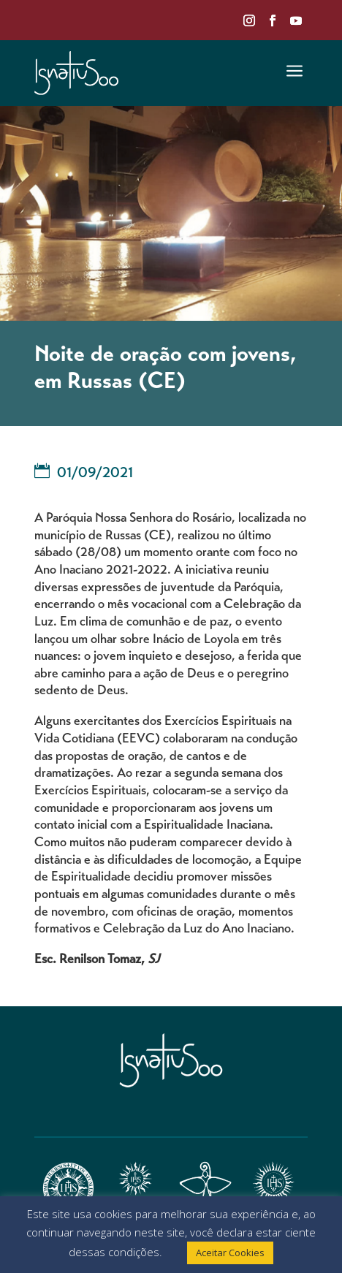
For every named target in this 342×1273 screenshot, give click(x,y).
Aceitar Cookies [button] (230, 1252)
